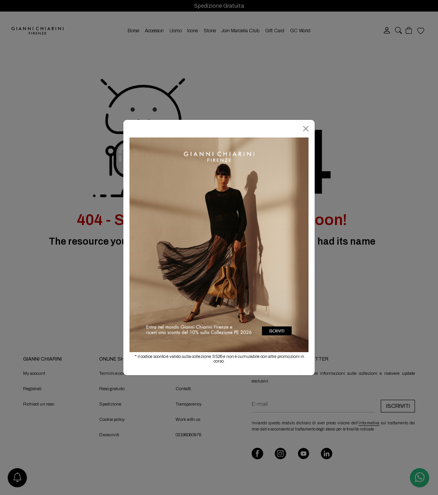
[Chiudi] (306, 128)
